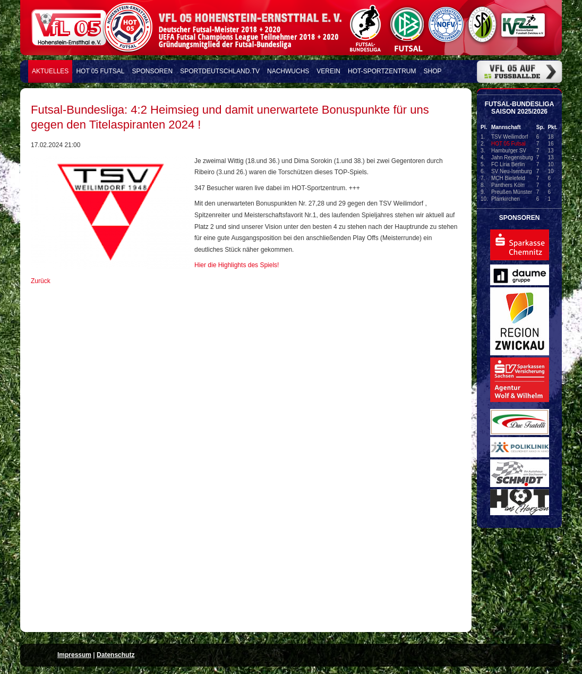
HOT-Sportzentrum (382, 71)
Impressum (74, 655)
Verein (328, 71)
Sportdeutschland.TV (220, 71)
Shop (433, 71)
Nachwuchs (288, 71)
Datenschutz (115, 655)
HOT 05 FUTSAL (100, 71)
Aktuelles (50, 71)
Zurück (40, 281)
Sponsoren (152, 71)
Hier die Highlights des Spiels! (236, 265)
